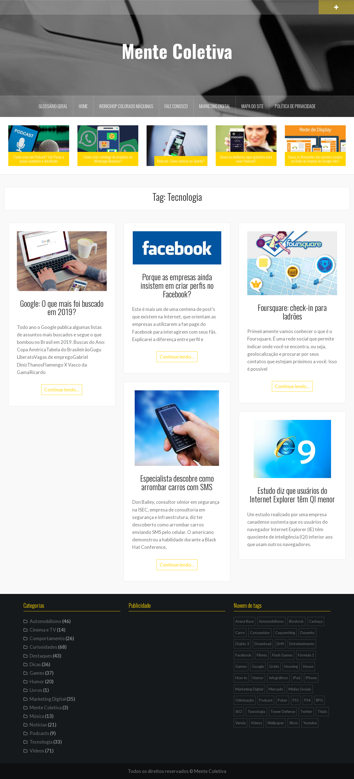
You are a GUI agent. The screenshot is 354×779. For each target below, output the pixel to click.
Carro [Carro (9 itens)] (240, 632)
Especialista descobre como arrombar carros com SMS (177, 482)
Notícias (38, 725)
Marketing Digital (214, 106)
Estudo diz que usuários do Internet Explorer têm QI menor (292, 495)
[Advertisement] (177, 670)
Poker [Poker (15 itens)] (282, 700)
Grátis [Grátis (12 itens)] (274, 666)
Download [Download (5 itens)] (262, 644)
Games (37, 673)
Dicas (35, 664)
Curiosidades (43, 647)
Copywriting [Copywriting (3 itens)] (285, 632)
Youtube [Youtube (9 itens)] (310, 723)
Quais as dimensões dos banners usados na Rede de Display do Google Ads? (315, 159)
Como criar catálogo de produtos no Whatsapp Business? (108, 159)
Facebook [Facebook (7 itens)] (243, 655)
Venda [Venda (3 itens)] (240, 723)
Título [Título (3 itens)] (322, 711)
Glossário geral (53, 106)
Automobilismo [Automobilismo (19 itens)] (271, 621)
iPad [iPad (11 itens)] (296, 678)
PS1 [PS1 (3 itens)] (296, 700)
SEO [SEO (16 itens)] (238, 711)
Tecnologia (41, 742)
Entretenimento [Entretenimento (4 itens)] (301, 644)
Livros (36, 690)
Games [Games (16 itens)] (241, 666)
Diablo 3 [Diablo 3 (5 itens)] (242, 644)
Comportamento (47, 638)
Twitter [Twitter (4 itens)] (306, 711)
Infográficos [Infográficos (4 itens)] (278, 678)
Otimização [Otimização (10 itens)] (244, 700)
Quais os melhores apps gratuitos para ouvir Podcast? (246, 159)
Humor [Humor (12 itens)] (258, 678)
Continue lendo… (61, 390)
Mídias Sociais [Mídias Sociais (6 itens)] (299, 689)
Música (37, 716)
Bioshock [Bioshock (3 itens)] (296, 621)
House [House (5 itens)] (308, 666)
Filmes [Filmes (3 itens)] (262, 655)
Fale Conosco (176, 106)
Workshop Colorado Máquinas (126, 106)
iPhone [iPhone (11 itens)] (311, 678)
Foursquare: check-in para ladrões (292, 312)
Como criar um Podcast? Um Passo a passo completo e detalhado (39, 159)
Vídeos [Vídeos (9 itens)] (256, 723)
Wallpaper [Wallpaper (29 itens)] (275, 723)
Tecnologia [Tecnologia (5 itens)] (256, 711)
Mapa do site (252, 106)
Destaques (41, 656)
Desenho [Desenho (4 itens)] (307, 632)
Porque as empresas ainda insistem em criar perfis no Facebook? (177, 285)
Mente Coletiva (177, 50)
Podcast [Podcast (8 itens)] (265, 700)
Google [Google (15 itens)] (258, 666)
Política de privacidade (295, 106)
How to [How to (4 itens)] (241, 678)
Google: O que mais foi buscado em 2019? (61, 308)
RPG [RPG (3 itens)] (319, 700)
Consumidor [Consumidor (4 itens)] (260, 632)
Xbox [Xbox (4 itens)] (293, 723)
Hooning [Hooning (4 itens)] (291, 666)
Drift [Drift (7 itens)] (280, 644)
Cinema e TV (43, 630)
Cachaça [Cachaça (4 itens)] (315, 621)
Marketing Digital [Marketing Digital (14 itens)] (249, 689)
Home (83, 106)
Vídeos (37, 751)
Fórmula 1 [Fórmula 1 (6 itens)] (306, 655)
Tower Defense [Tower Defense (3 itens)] (282, 711)
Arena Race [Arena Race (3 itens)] (244, 621)
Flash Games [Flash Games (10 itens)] (282, 655)
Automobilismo (45, 621)
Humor (37, 681)
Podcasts (39, 733)
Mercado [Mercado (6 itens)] (276, 689)
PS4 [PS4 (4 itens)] (307, 700)
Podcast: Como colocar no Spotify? (181, 161)
